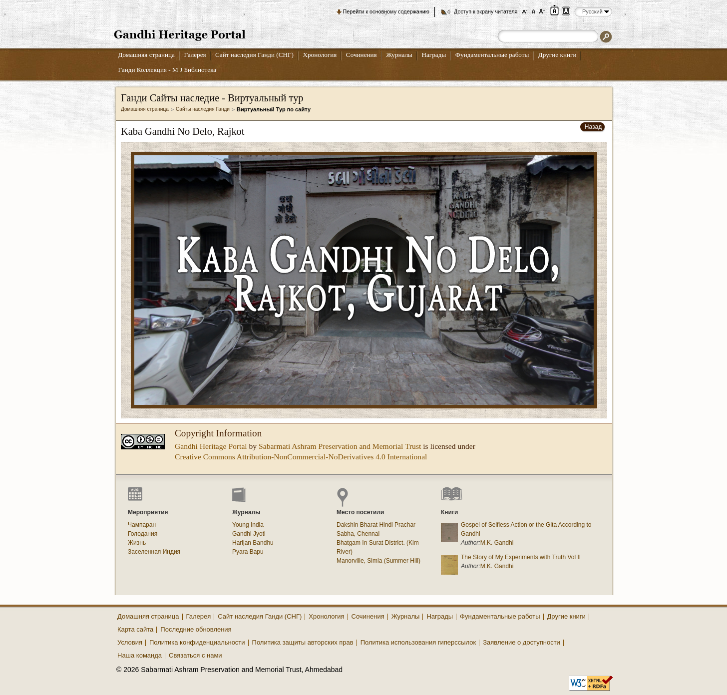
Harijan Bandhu (253, 542)
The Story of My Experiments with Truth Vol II (521, 557)
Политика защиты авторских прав (303, 642)
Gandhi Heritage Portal (211, 446)
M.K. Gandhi (497, 542)
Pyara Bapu (248, 551)
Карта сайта (135, 629)
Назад (593, 126)
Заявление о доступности (521, 642)
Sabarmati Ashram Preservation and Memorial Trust (340, 446)
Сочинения (361, 54)
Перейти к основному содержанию (386, 11)
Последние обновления (195, 629)
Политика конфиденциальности (197, 642)
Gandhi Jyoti (249, 533)
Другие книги (557, 54)
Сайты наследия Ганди (203, 109)
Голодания (142, 533)
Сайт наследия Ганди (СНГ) (254, 54)
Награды (433, 54)
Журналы (399, 54)
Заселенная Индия (154, 551)
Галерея (195, 54)
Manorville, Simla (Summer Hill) (378, 560)
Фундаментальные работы (492, 54)
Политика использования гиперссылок (418, 642)
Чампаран (142, 524)
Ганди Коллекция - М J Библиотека (167, 69)
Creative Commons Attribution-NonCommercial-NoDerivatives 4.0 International (301, 456)
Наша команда (139, 655)
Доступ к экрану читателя (485, 11)
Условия (129, 642)
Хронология (320, 54)
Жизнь (137, 542)
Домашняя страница (146, 54)
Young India (248, 524)
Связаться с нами (195, 655)
